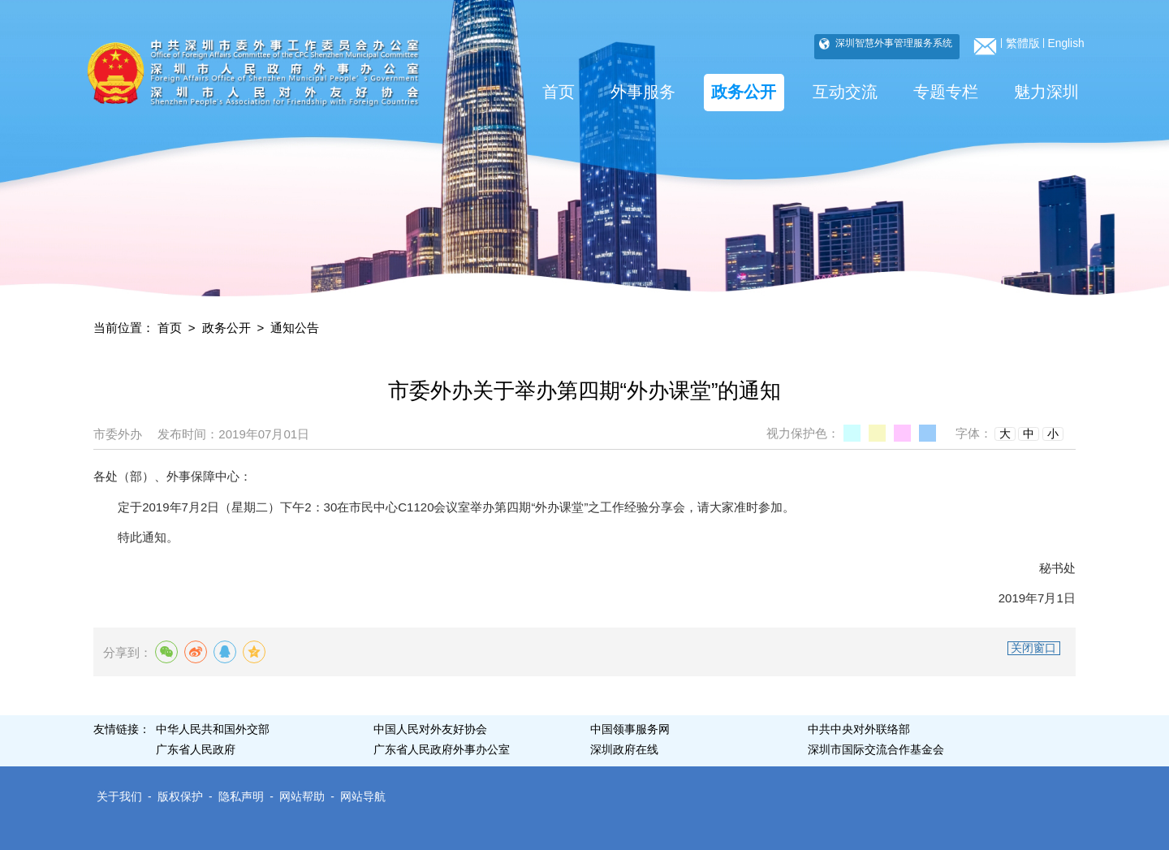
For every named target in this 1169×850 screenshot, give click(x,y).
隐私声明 (241, 797)
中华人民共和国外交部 (213, 729)
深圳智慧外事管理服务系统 (892, 43)
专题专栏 (945, 92)
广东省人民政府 (195, 750)
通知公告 (294, 327)
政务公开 (743, 92)
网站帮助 (302, 797)
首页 (558, 92)
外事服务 (642, 92)
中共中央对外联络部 (859, 729)
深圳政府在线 (624, 750)
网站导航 (363, 797)
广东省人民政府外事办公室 (441, 750)
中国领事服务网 (630, 729)
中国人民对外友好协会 (430, 729)
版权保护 (180, 797)
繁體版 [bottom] (1023, 43)
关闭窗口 (1033, 648)
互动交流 (845, 92)
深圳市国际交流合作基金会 (876, 750)
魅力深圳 (1046, 92)
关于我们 (119, 797)
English (1066, 43)
